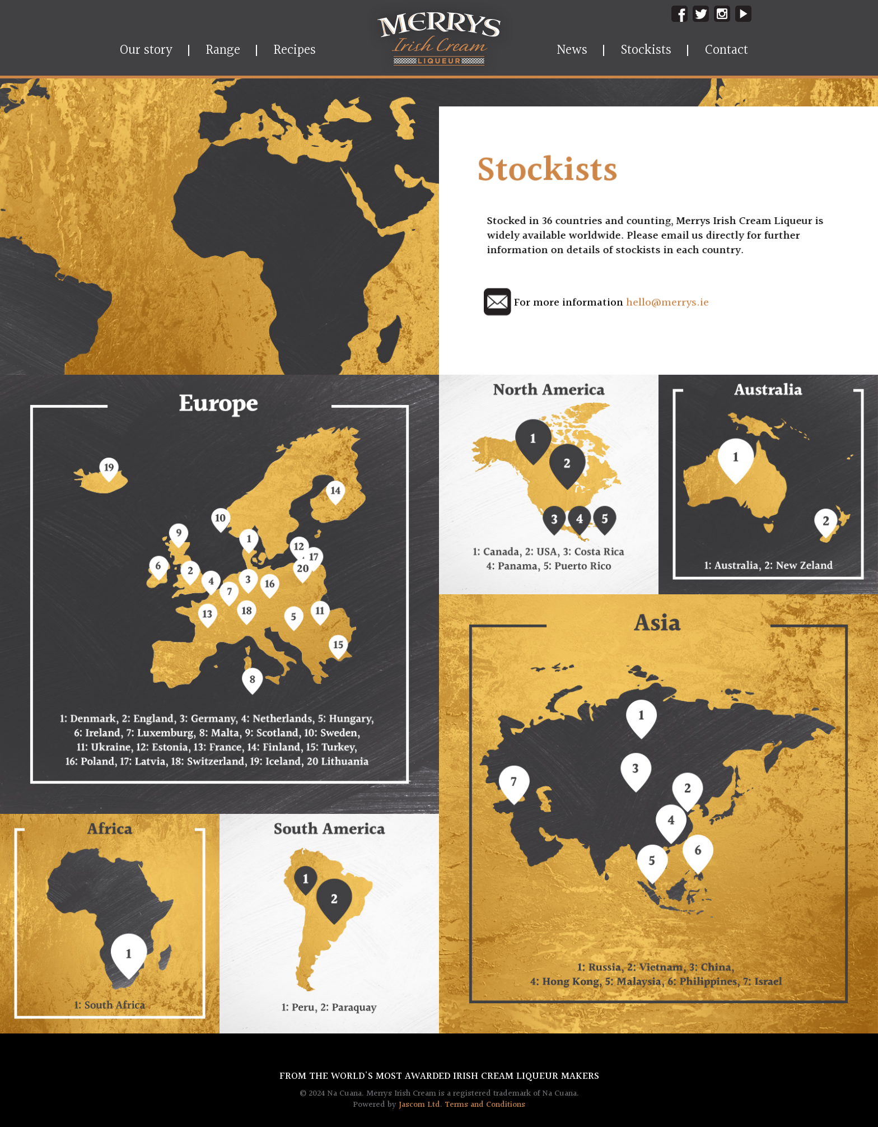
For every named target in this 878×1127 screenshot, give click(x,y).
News (572, 50)
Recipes (295, 50)
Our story (146, 50)
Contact (726, 50)
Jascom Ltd (419, 1104)
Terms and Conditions (485, 1104)
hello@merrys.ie (667, 303)
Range (223, 50)
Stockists (646, 50)
